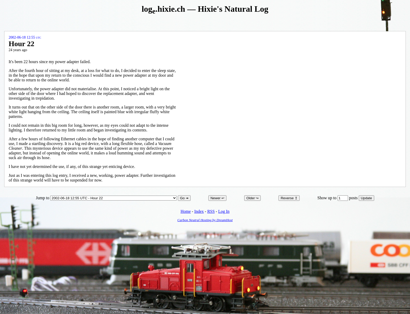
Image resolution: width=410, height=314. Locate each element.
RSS (211, 211)
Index (199, 211)
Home (185, 211)
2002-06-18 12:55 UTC (25, 37)
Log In (223, 211)
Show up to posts (338, 198)
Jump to (107, 198)
